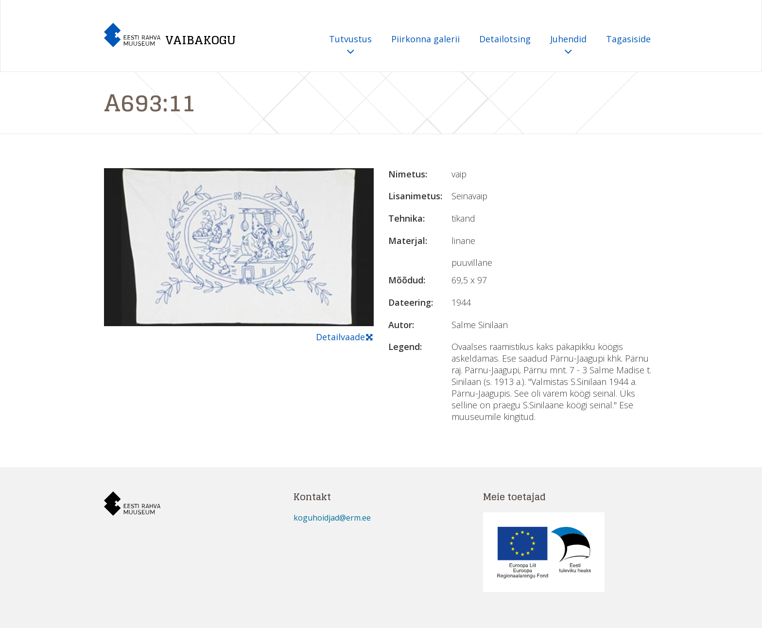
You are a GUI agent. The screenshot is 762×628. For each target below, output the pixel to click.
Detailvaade (345, 337)
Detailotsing (505, 39)
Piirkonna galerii (425, 39)
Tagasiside (628, 39)
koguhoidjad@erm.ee (332, 517)
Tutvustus (350, 45)
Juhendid (568, 45)
